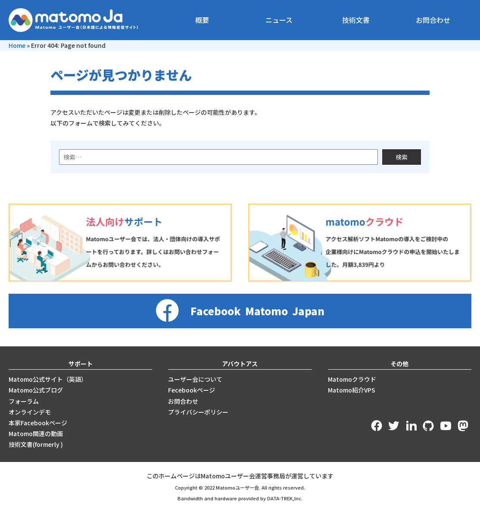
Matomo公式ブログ (36, 390)
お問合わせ (433, 20)
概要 (202, 20)
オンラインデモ (30, 412)
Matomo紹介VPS (351, 390)
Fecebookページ (191, 390)
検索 (402, 157)
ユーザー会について (195, 379)
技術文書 (356, 20)
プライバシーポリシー (198, 412)
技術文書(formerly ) (36, 444)
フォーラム (24, 401)
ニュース (279, 20)
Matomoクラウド (352, 379)
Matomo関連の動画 (36, 433)
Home (17, 45)
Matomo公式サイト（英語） (48, 379)
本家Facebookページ (38, 422)
